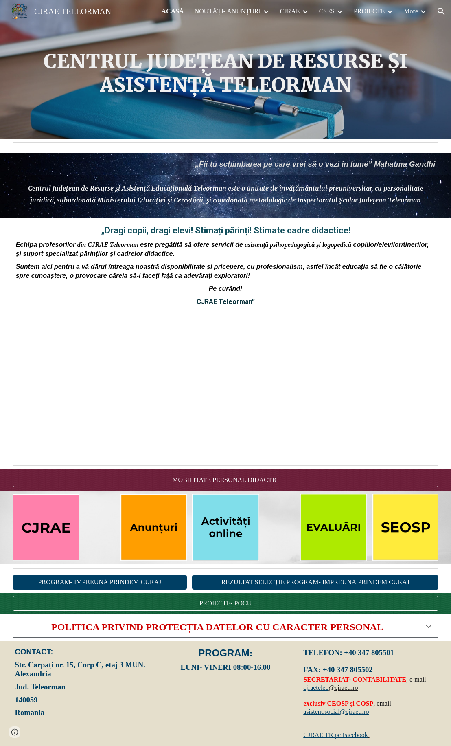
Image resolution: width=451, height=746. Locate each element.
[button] (441, 11)
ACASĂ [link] (173, 11)
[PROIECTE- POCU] (225, 603)
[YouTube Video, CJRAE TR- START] (225, 387)
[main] (226, 73)
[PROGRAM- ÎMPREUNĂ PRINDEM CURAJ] (99, 582)
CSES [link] (327, 11)
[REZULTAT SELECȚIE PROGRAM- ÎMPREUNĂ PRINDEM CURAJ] (315, 582)
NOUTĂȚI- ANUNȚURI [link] (228, 11)
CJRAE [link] (290, 11)
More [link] (411, 11)
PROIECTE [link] (369, 11)
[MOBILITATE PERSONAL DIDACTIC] (225, 480)
